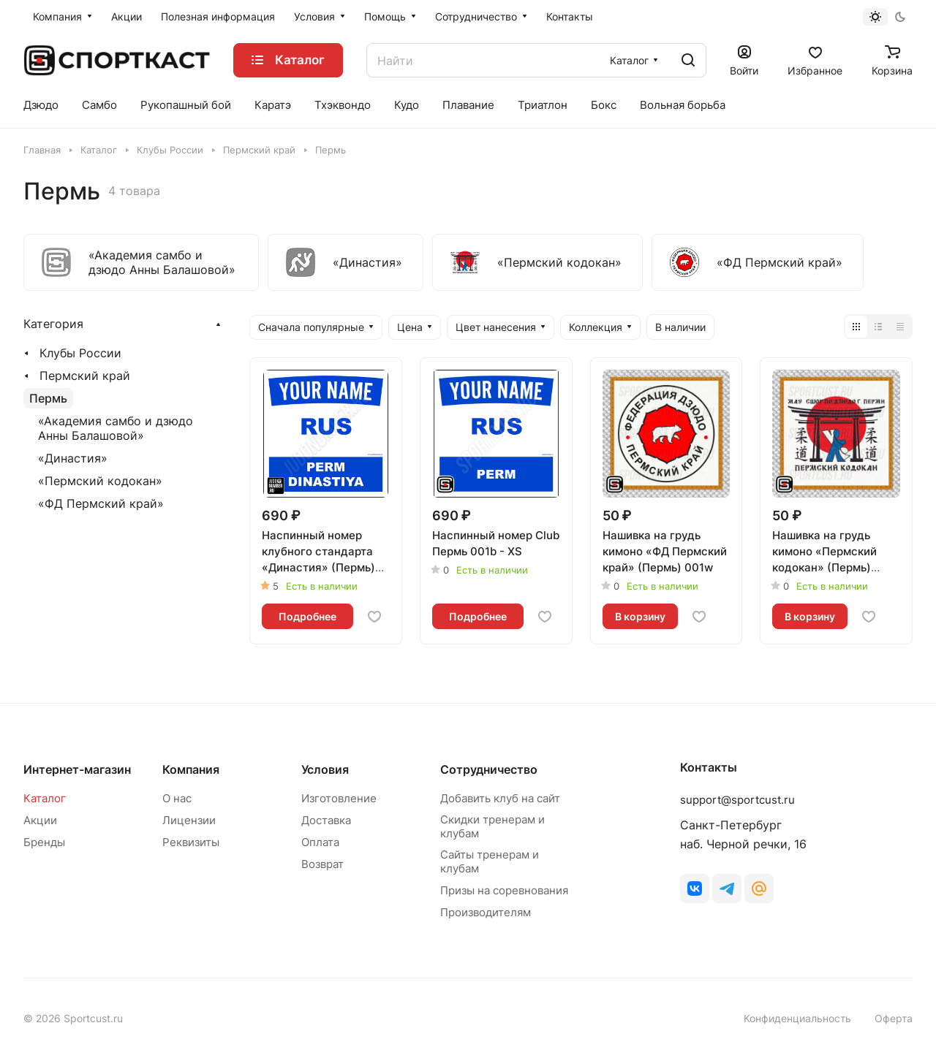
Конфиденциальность (797, 1018)
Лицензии (189, 820)
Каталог (44, 798)
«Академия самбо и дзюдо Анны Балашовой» (115, 428)
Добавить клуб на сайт (500, 798)
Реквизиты (190, 842)
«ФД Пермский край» (101, 503)
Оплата (320, 842)
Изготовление (339, 798)
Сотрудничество (488, 769)
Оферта (894, 1018)
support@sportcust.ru (737, 800)
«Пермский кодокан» (100, 480)
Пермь (48, 398)
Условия (325, 769)
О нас (177, 798)
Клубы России (80, 353)
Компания (190, 769)
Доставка (326, 820)
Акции (40, 820)
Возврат (322, 864)
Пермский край (84, 375)
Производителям (485, 912)
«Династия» (72, 458)
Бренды (44, 842)
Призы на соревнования (504, 890)
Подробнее (307, 616)
